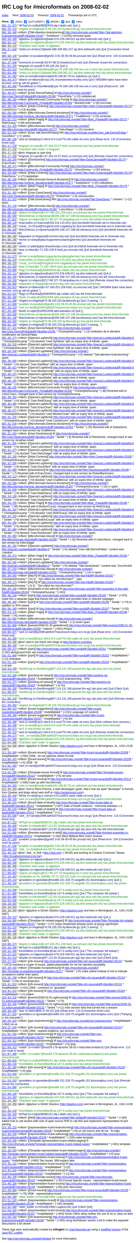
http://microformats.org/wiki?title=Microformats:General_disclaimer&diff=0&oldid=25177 (55, 181)
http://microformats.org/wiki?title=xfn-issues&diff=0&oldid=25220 (86, 991)
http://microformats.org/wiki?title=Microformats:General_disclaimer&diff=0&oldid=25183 (55, 425)
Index (5, 15)
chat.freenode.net (79, 1229)
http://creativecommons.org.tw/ (22, 856)
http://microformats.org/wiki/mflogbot (29, 1238)
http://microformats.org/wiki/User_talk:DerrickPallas (95, 132)
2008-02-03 (27, 15)
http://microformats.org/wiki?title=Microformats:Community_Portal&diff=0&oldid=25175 (53, 168)
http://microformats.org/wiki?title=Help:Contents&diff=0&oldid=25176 (90, 172)
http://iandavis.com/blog (77, 642)
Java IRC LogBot (12, 1232)
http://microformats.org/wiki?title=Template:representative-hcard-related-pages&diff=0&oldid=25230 (61, 1152)
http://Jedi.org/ (52, 852)
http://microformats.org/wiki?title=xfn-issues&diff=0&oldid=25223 (83, 1027)
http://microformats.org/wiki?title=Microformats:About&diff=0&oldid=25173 (46, 127)
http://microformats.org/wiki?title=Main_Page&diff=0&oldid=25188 (87, 503)
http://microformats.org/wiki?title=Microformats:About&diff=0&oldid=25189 (47, 538)
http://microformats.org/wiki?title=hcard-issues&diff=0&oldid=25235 (87, 1190)
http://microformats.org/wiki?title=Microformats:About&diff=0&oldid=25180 (46, 207)
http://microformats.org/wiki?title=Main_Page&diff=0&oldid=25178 (87, 186)
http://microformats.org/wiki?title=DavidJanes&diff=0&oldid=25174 (86, 159)
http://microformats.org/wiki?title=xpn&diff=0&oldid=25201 (71, 648)
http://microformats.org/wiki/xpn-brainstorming (84, 1020)
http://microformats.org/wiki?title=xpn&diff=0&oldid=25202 (74, 655)
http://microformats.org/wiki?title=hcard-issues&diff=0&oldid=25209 (90, 759)
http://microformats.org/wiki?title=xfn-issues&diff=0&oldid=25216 (83, 961)
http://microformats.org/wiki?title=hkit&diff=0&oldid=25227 (71, 1117)
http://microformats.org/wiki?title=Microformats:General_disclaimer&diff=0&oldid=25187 (55, 485)
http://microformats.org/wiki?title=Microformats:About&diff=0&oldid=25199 (47, 620)
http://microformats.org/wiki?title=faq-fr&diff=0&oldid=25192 (77, 575)
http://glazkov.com (71, 746)
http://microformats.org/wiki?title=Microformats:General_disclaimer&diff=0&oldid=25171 (55, 114)
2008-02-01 (57, 15)
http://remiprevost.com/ (69, 792)
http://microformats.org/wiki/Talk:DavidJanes (83, 199)
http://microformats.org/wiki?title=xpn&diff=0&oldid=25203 (74, 662)
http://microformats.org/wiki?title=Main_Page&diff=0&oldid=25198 (87, 612)
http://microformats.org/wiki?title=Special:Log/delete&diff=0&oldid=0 (45, 353)
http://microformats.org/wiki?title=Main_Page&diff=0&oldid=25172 (87, 119)
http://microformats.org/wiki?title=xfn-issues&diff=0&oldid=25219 (83, 984)
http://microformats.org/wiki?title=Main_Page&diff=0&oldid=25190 (87, 555)
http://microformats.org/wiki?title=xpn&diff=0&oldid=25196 (74, 602)
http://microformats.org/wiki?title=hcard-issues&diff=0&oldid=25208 (87, 752)
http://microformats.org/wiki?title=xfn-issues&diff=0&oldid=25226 (86, 1067)
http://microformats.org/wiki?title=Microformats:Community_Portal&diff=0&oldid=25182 (54, 389)
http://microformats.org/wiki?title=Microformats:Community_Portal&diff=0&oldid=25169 (54, 101)
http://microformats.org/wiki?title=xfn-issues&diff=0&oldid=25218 (86, 977)
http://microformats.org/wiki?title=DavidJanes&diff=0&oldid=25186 (89, 469)
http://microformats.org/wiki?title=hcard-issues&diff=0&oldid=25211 (90, 779)
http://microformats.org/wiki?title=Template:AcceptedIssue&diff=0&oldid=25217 (50, 969)
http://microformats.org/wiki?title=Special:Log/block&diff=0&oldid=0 (93, 338)
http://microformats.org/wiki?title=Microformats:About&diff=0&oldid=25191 (47, 570)
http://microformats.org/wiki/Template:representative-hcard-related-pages (46, 1144)
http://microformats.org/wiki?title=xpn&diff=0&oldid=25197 (74, 608)
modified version (111, 1229)
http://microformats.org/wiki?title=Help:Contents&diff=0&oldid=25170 (90, 106)
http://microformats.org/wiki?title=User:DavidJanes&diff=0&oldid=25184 (46, 435)
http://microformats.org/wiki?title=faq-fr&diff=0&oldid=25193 (77, 582)
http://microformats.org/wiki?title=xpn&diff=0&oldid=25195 (71, 595)
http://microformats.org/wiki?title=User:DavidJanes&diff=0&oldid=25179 (44, 194)
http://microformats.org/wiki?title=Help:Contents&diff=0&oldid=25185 (90, 456)
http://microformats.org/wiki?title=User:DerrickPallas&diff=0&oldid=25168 (47, 94)
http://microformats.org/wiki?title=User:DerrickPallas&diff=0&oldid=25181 (47, 330)
